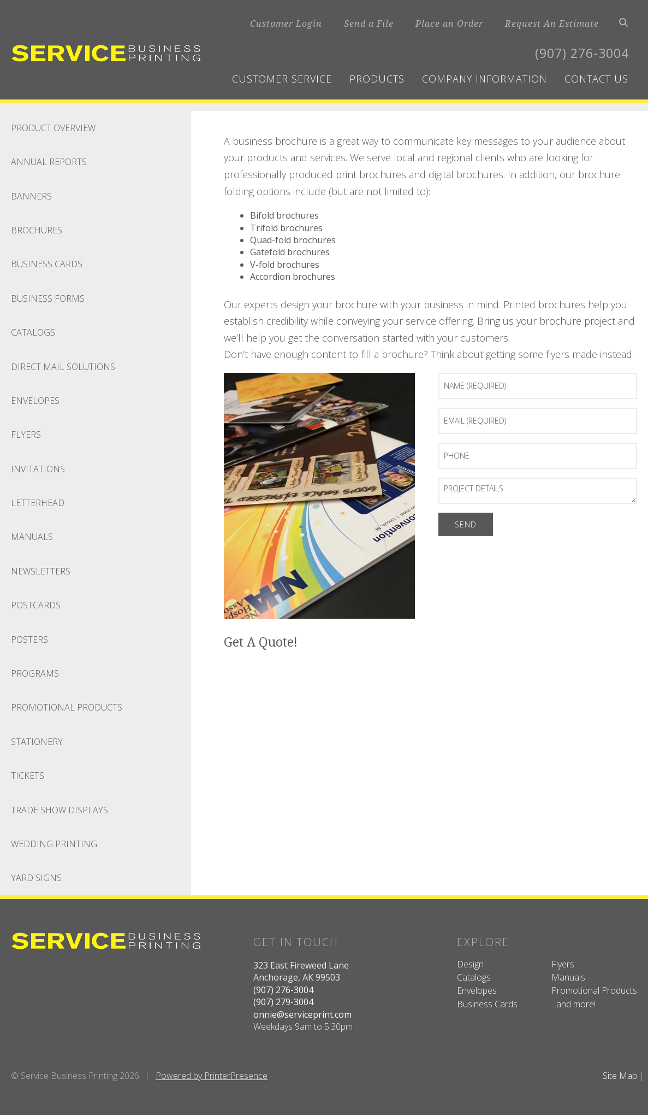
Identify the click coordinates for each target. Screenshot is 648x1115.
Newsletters (40, 571)
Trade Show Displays (59, 810)
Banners (31, 196)
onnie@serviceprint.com (302, 1014)
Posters (29, 639)
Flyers (26, 435)
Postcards (36, 605)
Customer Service (282, 78)
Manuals (32, 537)
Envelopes (35, 401)
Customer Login (286, 23)
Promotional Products (66, 707)
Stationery (37, 742)
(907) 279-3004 (283, 1002)
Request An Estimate (552, 23)
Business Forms (48, 298)
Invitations (38, 469)
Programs (35, 673)
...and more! (573, 1004)
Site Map (620, 1076)
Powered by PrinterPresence (211, 1076)
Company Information (484, 78)
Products (377, 78)
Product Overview (53, 128)
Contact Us (596, 78)
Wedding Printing (54, 844)
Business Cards (46, 264)
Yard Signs (36, 878)
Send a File (369, 23)
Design (470, 964)
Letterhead (37, 503)
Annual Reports (49, 162)
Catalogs (33, 332)
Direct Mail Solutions (63, 367)
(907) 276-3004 (579, 53)
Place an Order (449, 23)
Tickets (27, 776)
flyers (557, 354)
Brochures (36, 230)
